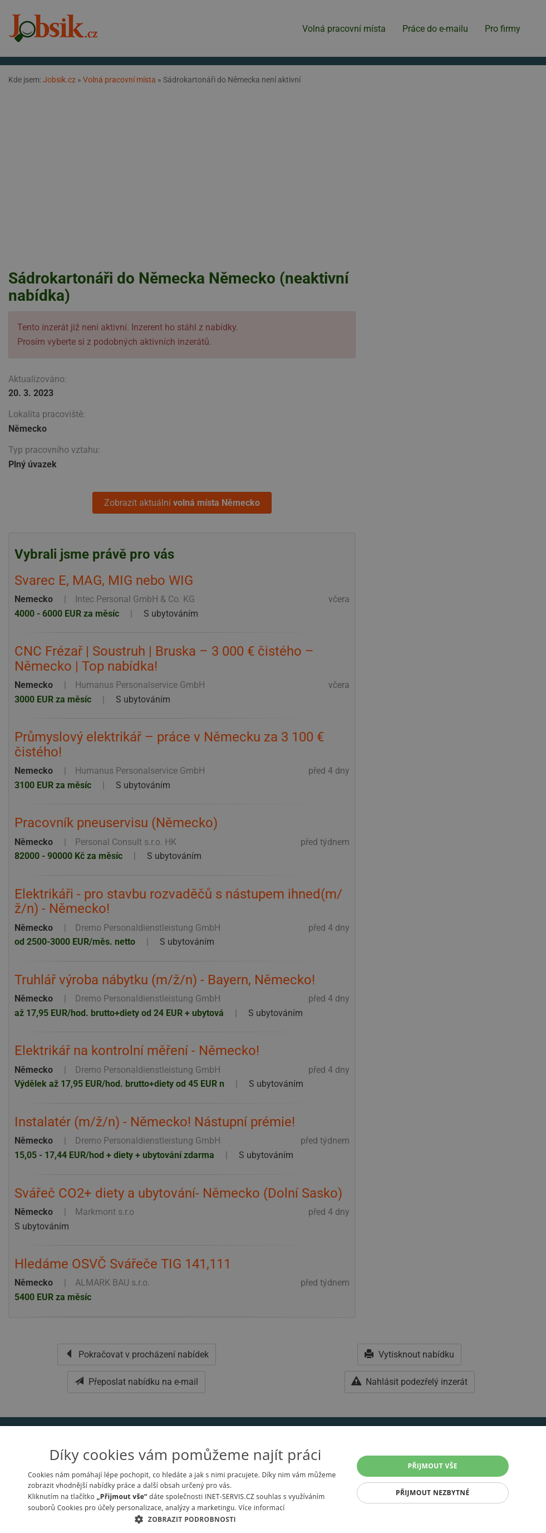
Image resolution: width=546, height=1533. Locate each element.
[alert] (273, 766)
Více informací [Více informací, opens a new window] (261, 1507)
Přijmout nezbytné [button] (433, 1492)
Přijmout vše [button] (433, 1466)
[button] (185, 1519)
